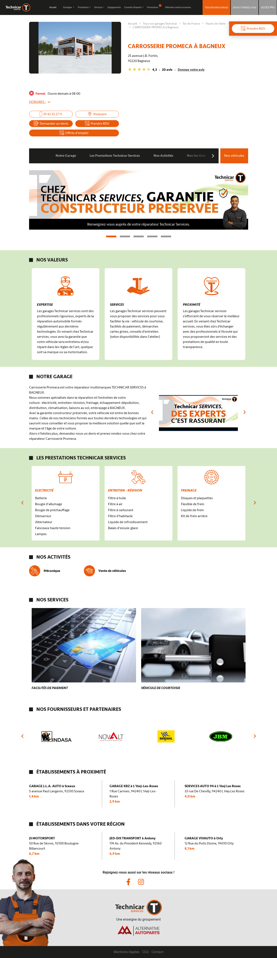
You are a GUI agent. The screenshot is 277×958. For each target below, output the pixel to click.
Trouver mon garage (216, 7)
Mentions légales (126, 952)
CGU (145, 952)
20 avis (167, 70)
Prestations (83, 7)
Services (98, 7)
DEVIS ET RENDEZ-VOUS (244, 7)
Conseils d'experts (133, 7)
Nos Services (196, 156)
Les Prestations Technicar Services (115, 156)
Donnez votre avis (191, 70)
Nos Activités (163, 156)
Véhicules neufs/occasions (178, 7)
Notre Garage (66, 156)
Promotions (154, 6)
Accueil (52, 7)
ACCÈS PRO (268, 7)
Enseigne (68, 7)
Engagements (114, 7)
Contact (157, 952)
